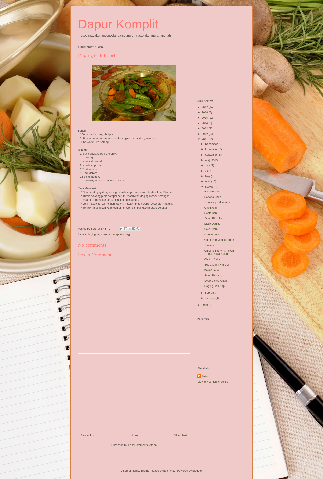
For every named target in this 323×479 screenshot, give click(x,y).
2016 (205, 112)
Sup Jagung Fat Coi (216, 264)
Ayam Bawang (213, 275)
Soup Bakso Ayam (215, 280)
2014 (205, 123)
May (208, 176)
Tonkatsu (209, 245)
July (208, 165)
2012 (205, 134)
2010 (205, 304)
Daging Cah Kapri (215, 286)
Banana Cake (212, 196)
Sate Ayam (211, 229)
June (208, 170)
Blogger (197, 470)
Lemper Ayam (212, 234)
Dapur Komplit (118, 24)
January (210, 298)
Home (134, 435)
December (212, 143)
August (209, 160)
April (208, 181)
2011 (205, 139)
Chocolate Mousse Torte (219, 239)
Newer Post (88, 435)
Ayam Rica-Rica (214, 218)
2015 (205, 117)
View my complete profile (212, 381)
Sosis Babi (210, 213)
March (209, 186)
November (212, 149)
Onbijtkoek (210, 207)
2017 (205, 107)
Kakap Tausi (211, 269)
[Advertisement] (134, 391)
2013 (205, 128)
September (212, 154)
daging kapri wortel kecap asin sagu (109, 234)
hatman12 (169, 470)
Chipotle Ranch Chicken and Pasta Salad (219, 252)
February (211, 292)
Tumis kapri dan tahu (217, 202)
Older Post (180, 435)
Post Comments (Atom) (142, 445)
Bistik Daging (212, 223)
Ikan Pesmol (211, 191)
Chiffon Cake (212, 259)
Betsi (205, 376)
